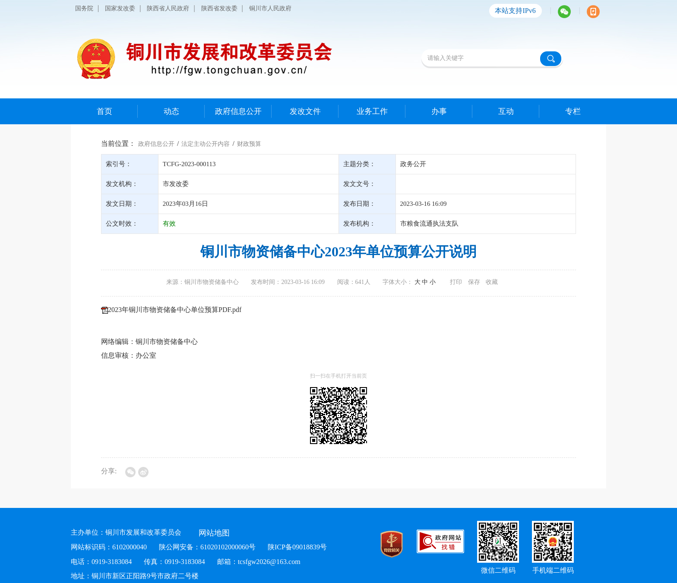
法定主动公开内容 (205, 144)
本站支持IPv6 (515, 10)
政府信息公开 (156, 144)
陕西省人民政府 (168, 8)
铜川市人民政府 (270, 8)
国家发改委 (120, 8)
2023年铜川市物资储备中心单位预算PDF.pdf (174, 309)
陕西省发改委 (219, 8)
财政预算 (249, 144)
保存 (474, 282)
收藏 (492, 282)
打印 (456, 282)
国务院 (84, 8)
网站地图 (214, 533)
